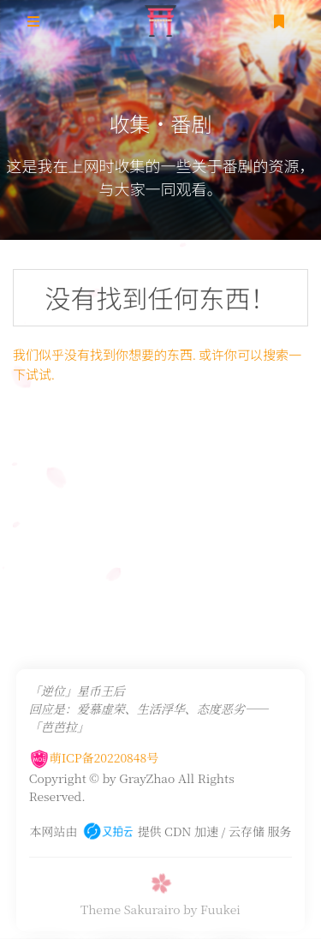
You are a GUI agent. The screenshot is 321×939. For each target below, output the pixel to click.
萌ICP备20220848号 (93, 920)
